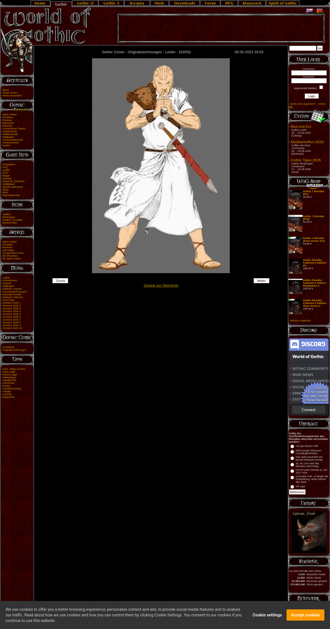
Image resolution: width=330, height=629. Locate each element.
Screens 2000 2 (12, 305)
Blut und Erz (301, 126)
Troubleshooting (12, 388)
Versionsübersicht (13, 139)
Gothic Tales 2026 (306, 160)
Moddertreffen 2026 (307, 142)
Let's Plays (9, 300)
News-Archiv (10, 92)
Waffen (7, 214)
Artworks (7, 125)
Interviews (8, 123)
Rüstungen (9, 217)
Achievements (10, 142)
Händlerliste (9, 380)
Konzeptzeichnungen (15, 291)
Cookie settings (267, 617)
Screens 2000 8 (12, 322)
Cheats (7, 391)
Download (8, 347)
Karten (6, 145)
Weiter (261, 280)
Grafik (6, 170)
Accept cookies (305, 617)
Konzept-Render (12, 294)
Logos (6, 277)
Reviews (7, 120)
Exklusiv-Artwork (12, 288)
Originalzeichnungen (14, 350)
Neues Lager (10, 374)
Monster (7, 178)
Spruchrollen (10, 222)
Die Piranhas (10, 255)
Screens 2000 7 (12, 319)
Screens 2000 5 (12, 314)
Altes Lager (8, 371)
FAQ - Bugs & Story (14, 369)
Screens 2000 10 (12, 328)
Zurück (60, 280)
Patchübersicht (11, 195)
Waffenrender (10, 134)
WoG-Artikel (10, 114)
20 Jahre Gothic (12, 258)
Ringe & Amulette (13, 220)
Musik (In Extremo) (13, 181)
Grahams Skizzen (13, 297)
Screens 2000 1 (12, 302)
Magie (6, 175)
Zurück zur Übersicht (161, 285)
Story (6, 189)
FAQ (5, 167)
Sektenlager (10, 377)
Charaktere (9, 164)
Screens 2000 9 (12, 325)
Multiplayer (9, 184)
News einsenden (12, 95)
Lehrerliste (9, 383)
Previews (8, 117)
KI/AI (5, 172)
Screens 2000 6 (12, 316)
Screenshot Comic (13, 253)
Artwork (6, 283)
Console (7, 394)
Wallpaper (8, 137)
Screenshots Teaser (14, 128)
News (6, 90)
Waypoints (9, 397)
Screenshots (10, 131)
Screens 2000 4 (12, 311)
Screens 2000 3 (12, 308)
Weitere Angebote (300, 320)
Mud (5, 192)
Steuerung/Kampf (13, 186)
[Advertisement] (221, 28)
